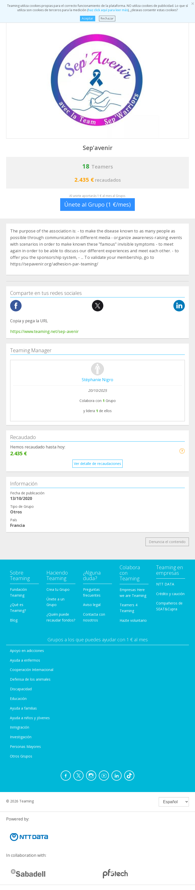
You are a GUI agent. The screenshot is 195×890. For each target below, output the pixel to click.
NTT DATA (165, 584)
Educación (18, 698)
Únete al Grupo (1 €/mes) (97, 204)
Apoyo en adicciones (27, 650)
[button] (182, 451)
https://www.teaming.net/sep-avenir (44, 331)
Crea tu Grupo (58, 589)
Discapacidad (21, 688)
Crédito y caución (170, 593)
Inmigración (19, 727)
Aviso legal (92, 604)
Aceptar (87, 18)
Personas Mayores (25, 746)
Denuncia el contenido (167, 541)
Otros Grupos (21, 756)
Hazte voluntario (133, 620)
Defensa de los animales (30, 679)
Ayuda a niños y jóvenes (30, 717)
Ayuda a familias (23, 708)
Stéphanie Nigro (97, 379)
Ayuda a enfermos (25, 660)
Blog (14, 620)
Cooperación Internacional (31, 669)
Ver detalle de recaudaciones (97, 463)
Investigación (20, 736)
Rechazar (107, 18)
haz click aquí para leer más (108, 10)
